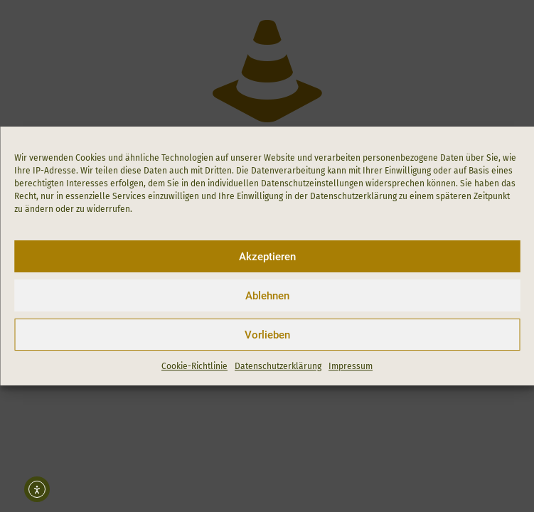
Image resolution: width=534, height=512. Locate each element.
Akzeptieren (267, 256)
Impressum (351, 366)
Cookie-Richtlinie (194, 366)
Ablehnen (267, 295)
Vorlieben (267, 335)
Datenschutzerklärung (278, 366)
